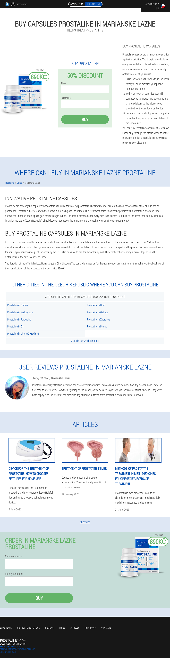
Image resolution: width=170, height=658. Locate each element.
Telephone (66, 98)
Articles (75, 627)
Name (63, 83)
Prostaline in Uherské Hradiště (23, 333)
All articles (85, 522)
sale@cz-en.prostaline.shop (13, 643)
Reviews (49, 627)
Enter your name (13, 556)
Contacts (106, 627)
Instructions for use (28, 627)
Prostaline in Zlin (15, 326)
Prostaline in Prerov (97, 326)
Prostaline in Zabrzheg (98, 319)
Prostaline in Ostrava (97, 312)
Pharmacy (90, 627)
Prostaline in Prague (17, 305)
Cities (62, 627)
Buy (85, 119)
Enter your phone (14, 573)
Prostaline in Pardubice (19, 319)
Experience (6, 627)
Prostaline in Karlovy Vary (20, 312)
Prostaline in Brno (96, 305)
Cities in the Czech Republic (85, 340)
